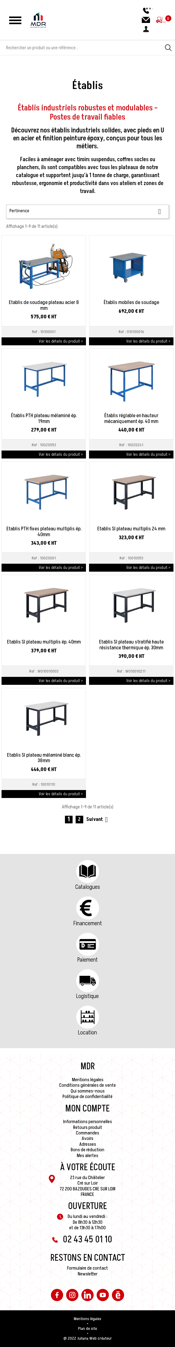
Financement (87, 923)
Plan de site (87, 1328)
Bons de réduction (87, 1149)
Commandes (87, 1133)
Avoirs (87, 1138)
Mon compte (87, 1108)
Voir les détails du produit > (61, 341)
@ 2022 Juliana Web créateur (87, 1338)
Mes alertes (87, 1155)
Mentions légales (87, 1079)
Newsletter (88, 1274)
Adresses (87, 1144)
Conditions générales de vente (87, 1085)
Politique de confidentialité (87, 1096)
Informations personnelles (87, 1121)
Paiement (87, 960)
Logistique (87, 996)
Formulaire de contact (87, 1268)
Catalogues (87, 887)
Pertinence (87, 211)
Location (87, 1032)
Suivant (98, 819)
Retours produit (87, 1127)
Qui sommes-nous (88, 1091)
